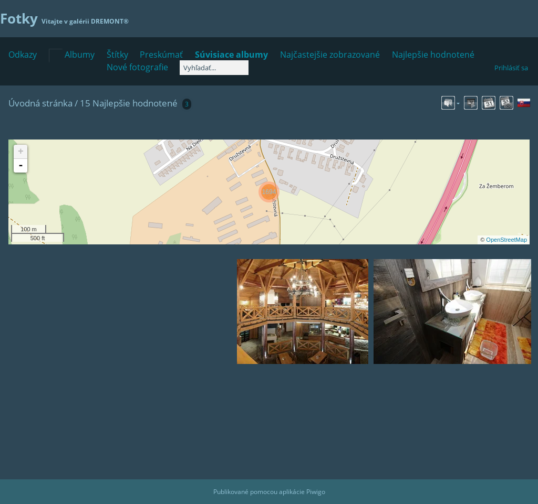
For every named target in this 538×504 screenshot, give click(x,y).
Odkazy (22, 54)
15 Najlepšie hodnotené (129, 103)
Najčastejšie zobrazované (330, 54)
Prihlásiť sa (511, 67)
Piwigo (315, 491)
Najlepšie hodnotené (433, 54)
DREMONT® (110, 21)
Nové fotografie (137, 67)
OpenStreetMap (506, 240)
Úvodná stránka (40, 103)
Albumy (80, 54)
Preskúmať (161, 54)
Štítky (117, 54)
